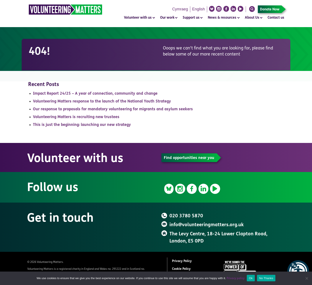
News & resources (222, 18)
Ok (251, 278)
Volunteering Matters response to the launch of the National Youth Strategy (102, 103)
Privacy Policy (182, 261)
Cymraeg (180, 9)
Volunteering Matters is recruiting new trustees (76, 118)
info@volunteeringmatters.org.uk (206, 225)
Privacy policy (236, 278)
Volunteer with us (138, 18)
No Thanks (266, 278)
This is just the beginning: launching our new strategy (82, 126)
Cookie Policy (181, 269)
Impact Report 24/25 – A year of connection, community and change (95, 95)
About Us (252, 18)
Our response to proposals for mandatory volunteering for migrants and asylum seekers (113, 111)
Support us (191, 18)
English (198, 9)
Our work (167, 18)
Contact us (276, 18)
